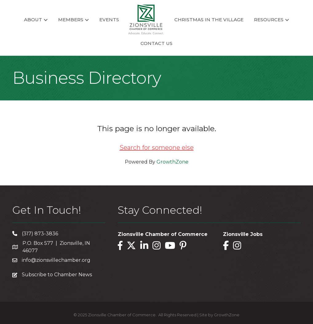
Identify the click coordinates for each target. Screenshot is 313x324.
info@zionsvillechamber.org (56, 260)
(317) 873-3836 (40, 234)
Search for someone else (157, 147)
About (33, 19)
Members (70, 19)
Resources (268, 19)
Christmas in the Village (209, 19)
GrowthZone (172, 162)
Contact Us (156, 43)
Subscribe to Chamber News (57, 274)
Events (109, 19)
